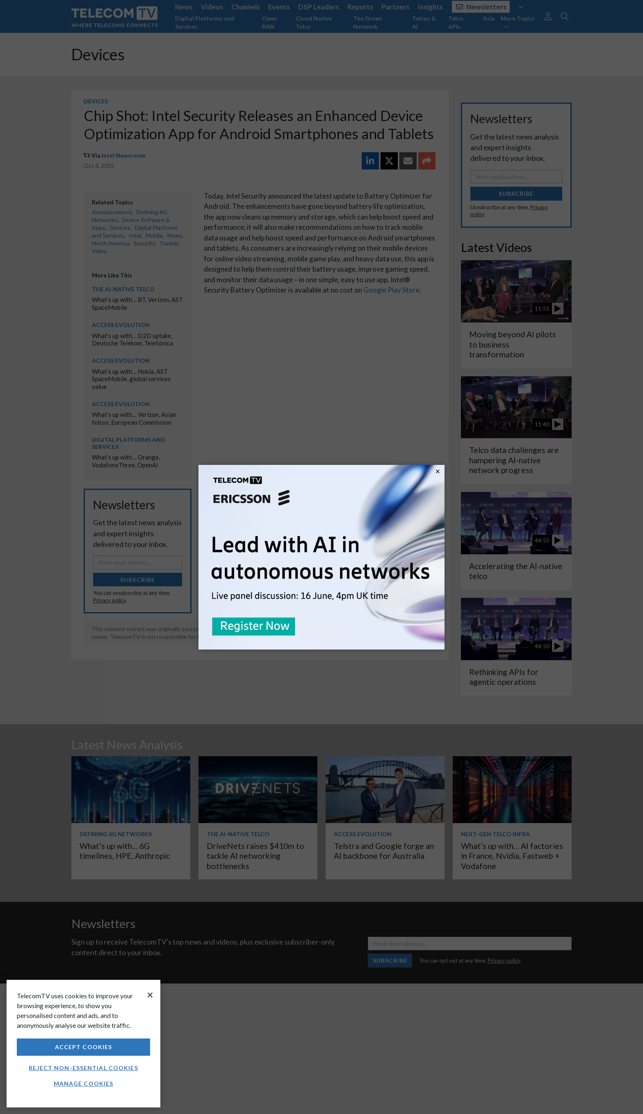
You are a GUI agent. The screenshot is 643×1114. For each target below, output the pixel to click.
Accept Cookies (83, 1046)
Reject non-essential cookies (83, 1067)
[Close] (150, 995)
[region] (83, 1043)
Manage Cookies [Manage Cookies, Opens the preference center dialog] (84, 1083)
